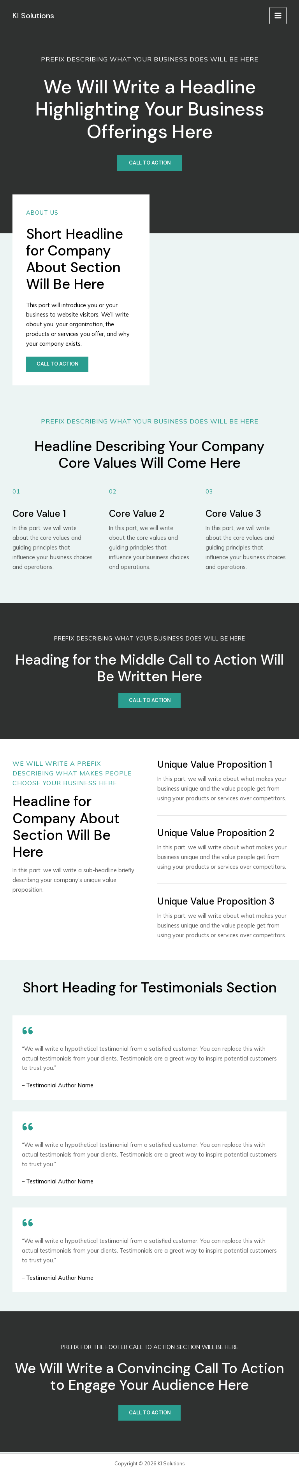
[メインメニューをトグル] (278, 15)
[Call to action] (58, 365)
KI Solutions (34, 15)
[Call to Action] (149, 163)
